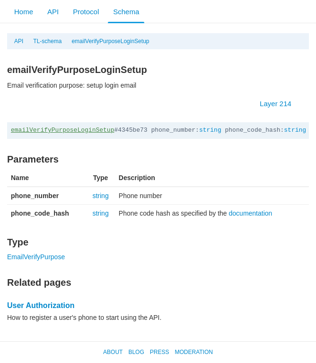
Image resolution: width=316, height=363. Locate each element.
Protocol (86, 12)
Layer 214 (280, 104)
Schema (126, 12)
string (210, 130)
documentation (250, 213)
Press (159, 352)
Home (23, 12)
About (113, 352)
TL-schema (47, 41)
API (53, 12)
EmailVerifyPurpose (36, 257)
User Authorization (41, 305)
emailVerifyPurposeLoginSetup (110, 41)
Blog (136, 352)
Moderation (193, 352)
